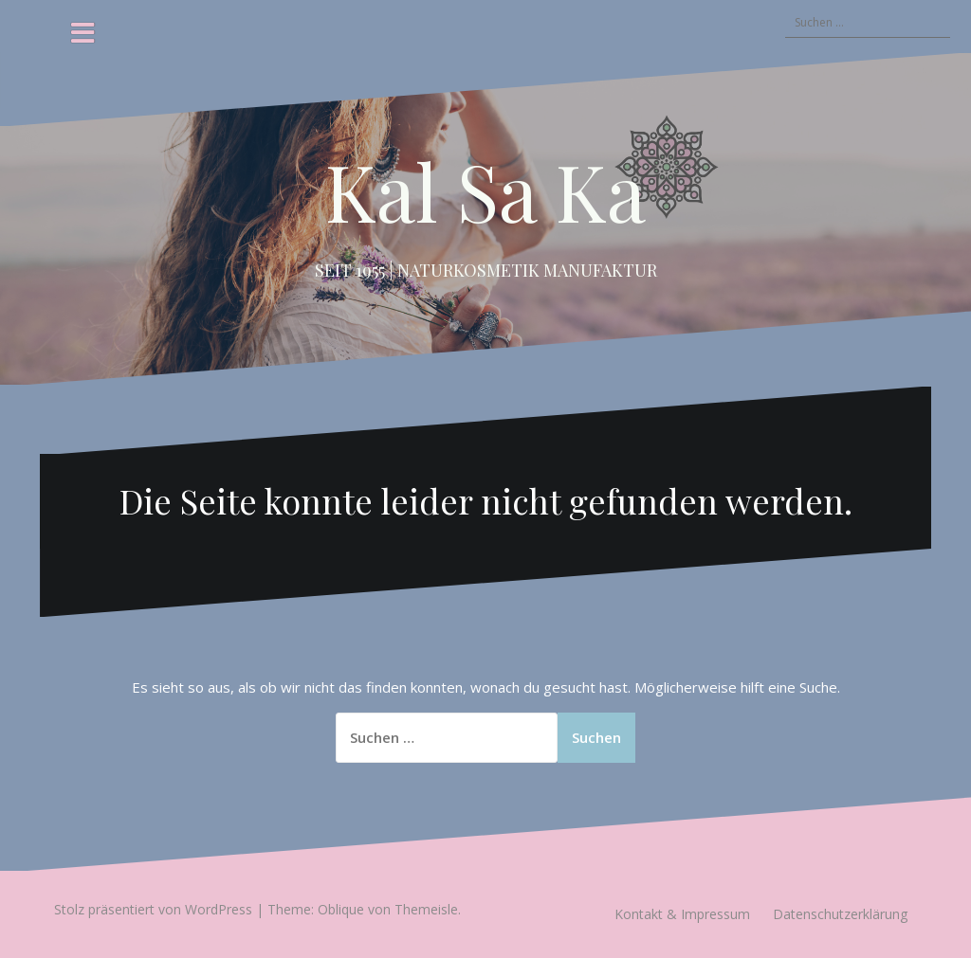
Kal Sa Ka (485, 190)
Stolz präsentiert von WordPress (153, 909)
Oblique (341, 909)
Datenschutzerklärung (840, 914)
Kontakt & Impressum (682, 914)
